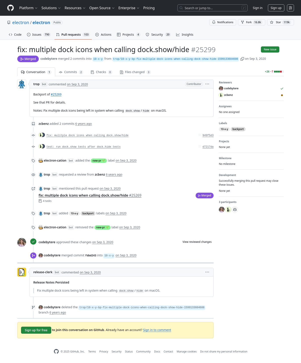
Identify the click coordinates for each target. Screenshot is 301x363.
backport (88, 213)
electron (20, 22)
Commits (71, 72)
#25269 (56, 94)
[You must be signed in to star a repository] (280, 22)
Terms (92, 351)
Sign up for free (36, 330)
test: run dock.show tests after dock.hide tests (83, 146)
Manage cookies (187, 351)
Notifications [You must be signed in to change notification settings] (222, 22)
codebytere (49, 58)
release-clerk (42, 272)
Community (143, 351)
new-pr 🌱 (98, 160)
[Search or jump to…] (212, 8)
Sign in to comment (157, 330)
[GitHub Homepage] (56, 351)
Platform (28, 7)
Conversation (36, 72)
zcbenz (44, 124)
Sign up (276, 8)
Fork (251, 22)
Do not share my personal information (224, 351)
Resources (75, 7)
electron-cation (55, 160)
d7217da (208, 146)
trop (36, 84)
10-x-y (74, 213)
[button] (242, 58)
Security (117, 351)
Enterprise (129, 7)
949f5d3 (208, 135)
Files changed (135, 72)
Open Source (102, 7)
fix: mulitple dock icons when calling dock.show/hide (87, 135)
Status (129, 351)
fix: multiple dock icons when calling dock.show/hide (90, 195)
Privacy (103, 351)
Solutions (51, 7)
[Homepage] (10, 8)
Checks (101, 72)
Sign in (257, 8)
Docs (157, 351)
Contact (168, 351)
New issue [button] (270, 49)
